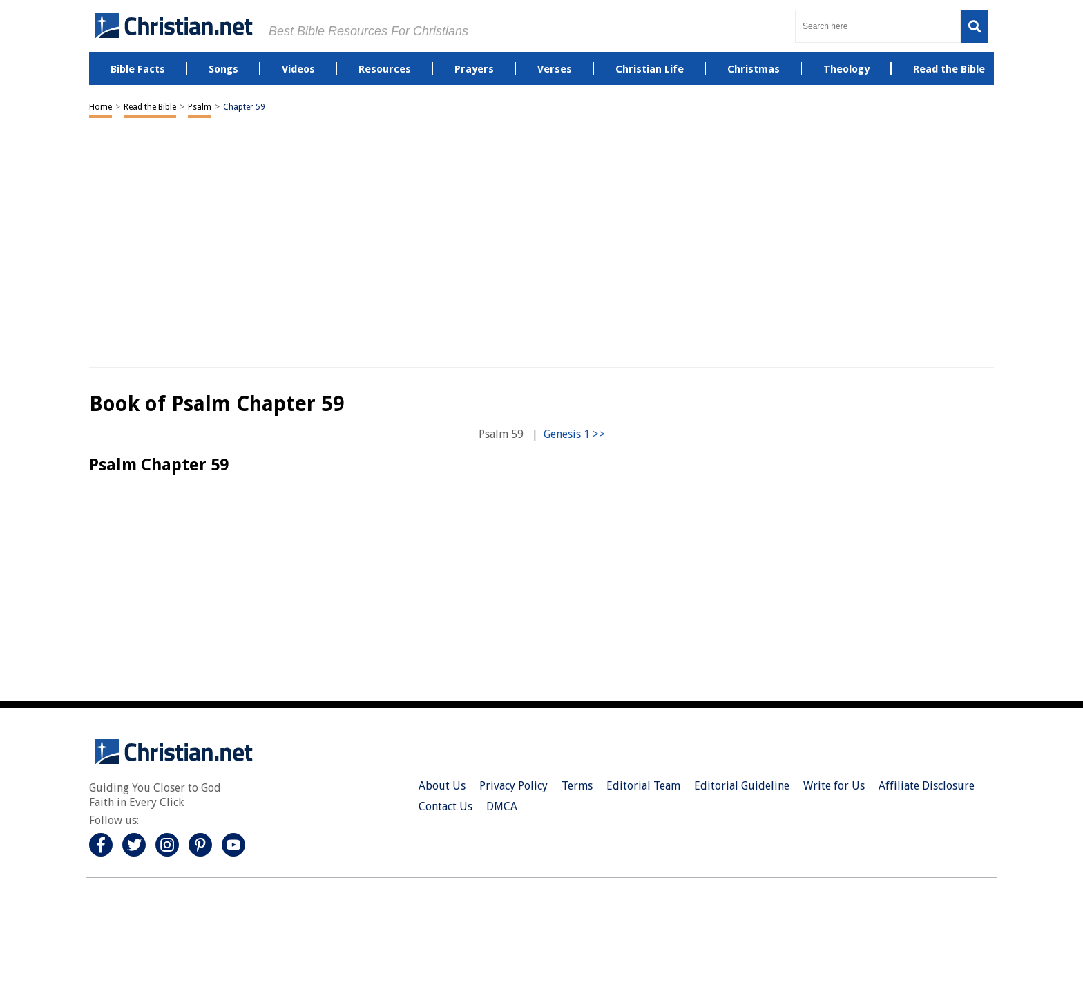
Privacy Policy (513, 785)
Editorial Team (643, 785)
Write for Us (834, 785)
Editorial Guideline (741, 785)
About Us (442, 785)
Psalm (199, 107)
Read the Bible (150, 107)
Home (100, 107)
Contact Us (445, 806)
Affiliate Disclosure (927, 785)
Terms (577, 785)
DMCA (501, 806)
